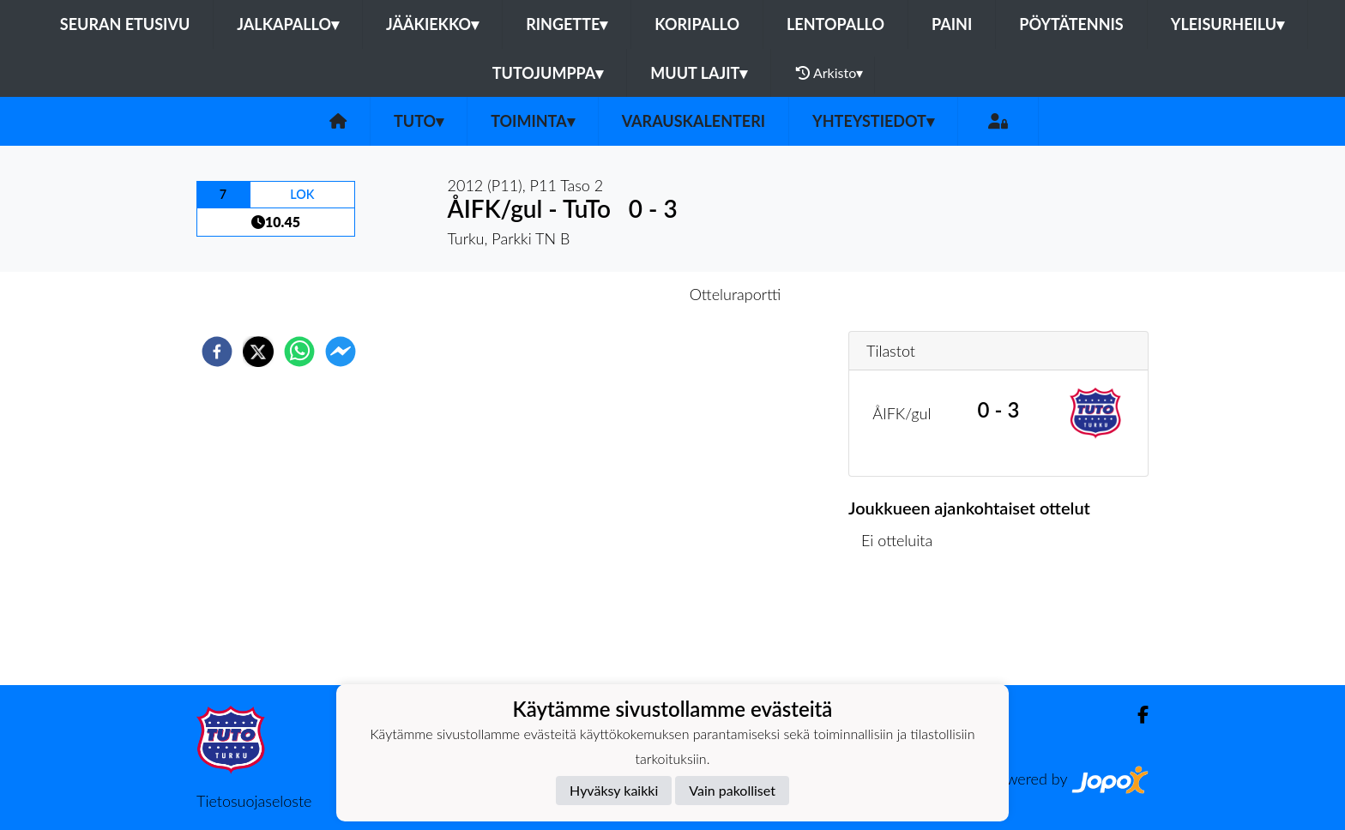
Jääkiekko (432, 24)
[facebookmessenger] (340, 351)
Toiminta (533, 120)
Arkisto (829, 73)
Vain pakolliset (732, 790)
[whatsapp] (299, 351)
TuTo (418, 120)
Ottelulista (903, 627)
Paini (952, 24)
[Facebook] (1136, 715)
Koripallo (696, 24)
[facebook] (217, 351)
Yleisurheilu (1227, 24)
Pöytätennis (1071, 24)
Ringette (566, 24)
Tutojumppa (548, 72)
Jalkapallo (288, 24)
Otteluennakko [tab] (613, 294)
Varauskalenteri (693, 120)
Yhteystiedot (873, 120)
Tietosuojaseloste (253, 800)
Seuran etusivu (125, 24)
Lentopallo (835, 24)
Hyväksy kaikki (614, 790)
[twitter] (258, 351)
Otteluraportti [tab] (735, 294)
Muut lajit (698, 72)
